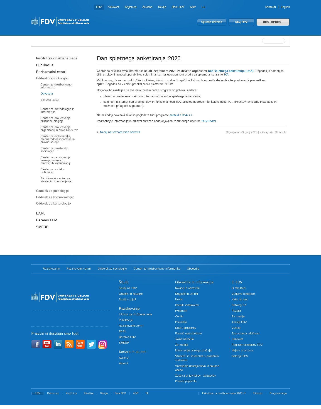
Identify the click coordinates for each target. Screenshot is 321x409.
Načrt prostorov (185, 327)
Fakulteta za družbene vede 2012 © (224, 393)
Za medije (181, 344)
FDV (99, 7)
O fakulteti (238, 288)
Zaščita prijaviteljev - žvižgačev (195, 375)
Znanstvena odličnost (246, 333)
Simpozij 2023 (50, 99)
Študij (123, 282)
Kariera (123, 357)
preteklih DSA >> (181, 115)
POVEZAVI (208, 121)
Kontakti (270, 7)
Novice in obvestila (187, 288)
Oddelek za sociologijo (52, 78)
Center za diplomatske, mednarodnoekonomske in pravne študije (58, 139)
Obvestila (47, 93)
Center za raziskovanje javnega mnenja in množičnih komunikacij (55, 160)
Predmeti (181, 310)
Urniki (179, 299)
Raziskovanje (51, 268)
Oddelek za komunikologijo (55, 197)
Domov (34, 269)
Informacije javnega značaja (193, 350)
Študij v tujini (127, 299)
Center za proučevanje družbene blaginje (55, 120)
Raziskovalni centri (51, 72)
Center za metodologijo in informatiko (57, 111)
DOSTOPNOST (273, 22)
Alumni (123, 363)
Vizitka (236, 327)
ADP (193, 7)
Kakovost (113, 7)
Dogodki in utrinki (186, 293)
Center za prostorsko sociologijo (54, 150)
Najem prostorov (242, 350)
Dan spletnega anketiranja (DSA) (231, 71)
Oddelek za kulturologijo (53, 203)
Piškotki (257, 393)
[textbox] (260, 41)
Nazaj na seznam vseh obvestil (120, 132)
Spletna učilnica (211, 22)
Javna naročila (184, 339)
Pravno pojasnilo (185, 381)
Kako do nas (239, 299)
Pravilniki (181, 322)
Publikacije (45, 65)
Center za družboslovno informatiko (56, 86)
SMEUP (42, 227)
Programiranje (278, 393)
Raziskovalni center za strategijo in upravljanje (56, 180)
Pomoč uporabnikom (188, 333)
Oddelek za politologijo (52, 190)
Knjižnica (131, 7)
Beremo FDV (46, 220)
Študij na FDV (128, 288)
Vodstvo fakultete (243, 293)
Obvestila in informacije (194, 282)
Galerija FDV (240, 356)
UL (203, 7)
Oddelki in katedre (131, 293)
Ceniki (179, 316)
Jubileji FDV (239, 322)
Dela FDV (178, 7)
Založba (147, 7)
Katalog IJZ (239, 305)
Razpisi (236, 310)
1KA (226, 74)
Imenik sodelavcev (187, 305)
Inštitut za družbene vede (57, 58)
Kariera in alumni (132, 352)
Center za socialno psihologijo (53, 171)
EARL (40, 213)
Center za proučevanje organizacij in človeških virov (59, 129)
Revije (162, 7)
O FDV (237, 282)
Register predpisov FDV (247, 344)
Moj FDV (241, 22)
